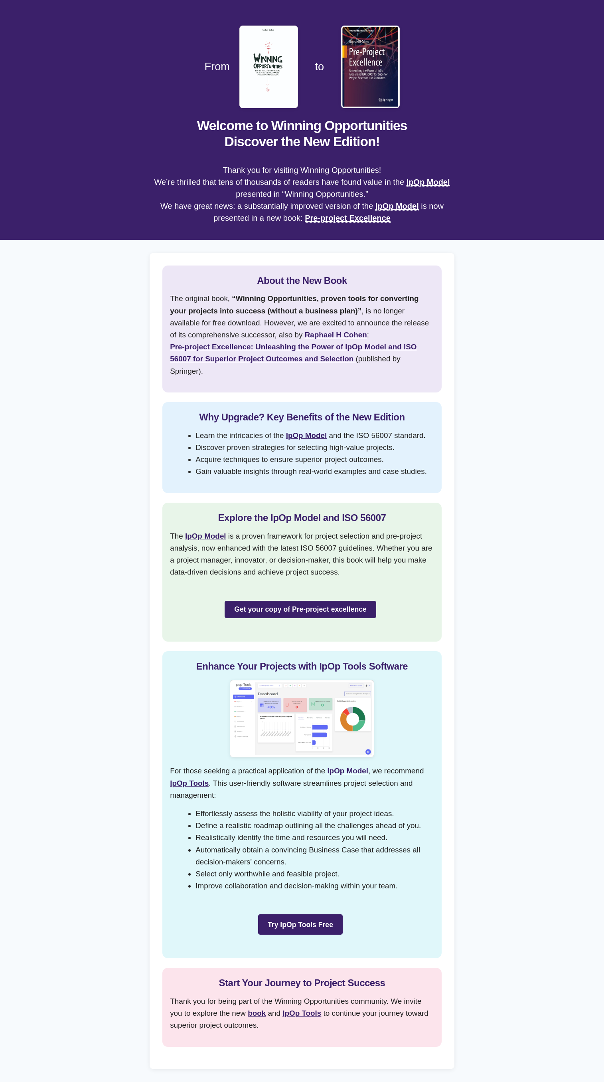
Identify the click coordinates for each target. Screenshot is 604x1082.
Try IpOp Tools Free (300, 925)
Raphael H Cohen (336, 335)
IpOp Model (428, 182)
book (257, 1013)
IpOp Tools (189, 783)
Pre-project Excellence (348, 218)
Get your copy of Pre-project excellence (300, 609)
